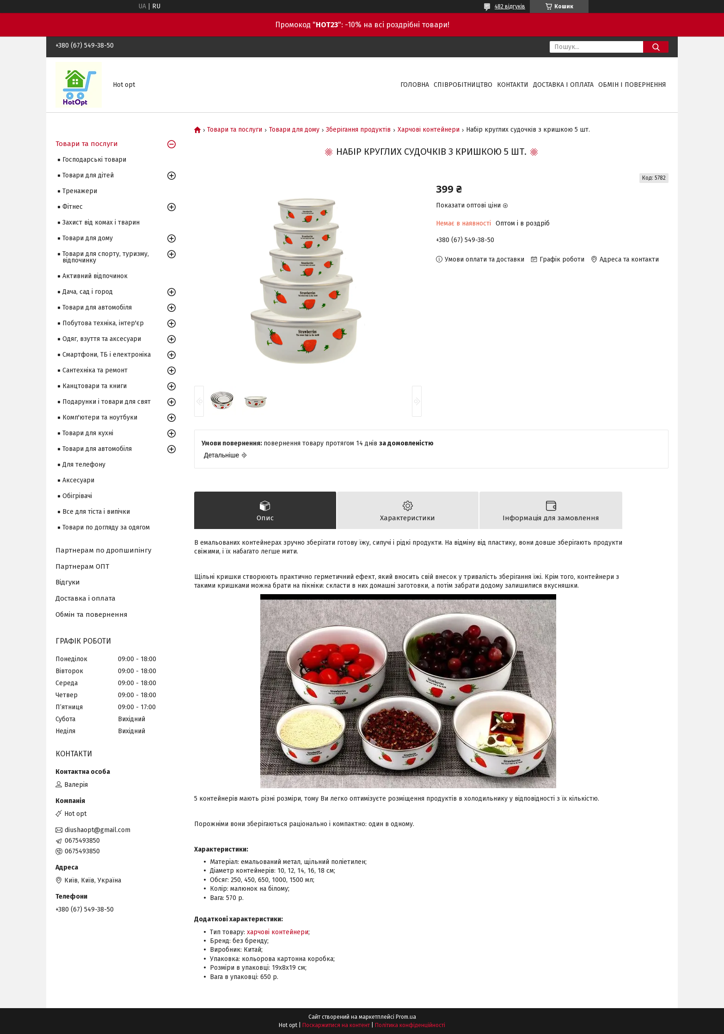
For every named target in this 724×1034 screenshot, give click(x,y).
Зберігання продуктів (358, 130)
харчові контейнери (277, 932)
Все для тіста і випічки (96, 512)
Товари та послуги (234, 130)
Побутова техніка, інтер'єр (103, 323)
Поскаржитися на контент (336, 1025)
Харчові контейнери (429, 130)
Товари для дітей (88, 175)
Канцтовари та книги (94, 386)
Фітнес (72, 207)
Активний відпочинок (95, 276)
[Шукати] (656, 47)
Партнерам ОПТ (82, 566)
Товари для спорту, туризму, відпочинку (105, 257)
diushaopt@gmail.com (97, 830)
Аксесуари (78, 480)
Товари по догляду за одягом (106, 527)
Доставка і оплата (563, 85)
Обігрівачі (77, 496)
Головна (414, 85)
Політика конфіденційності (410, 1025)
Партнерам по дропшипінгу (103, 550)
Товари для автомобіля (97, 307)
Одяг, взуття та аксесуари (101, 339)
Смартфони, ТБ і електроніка (106, 355)
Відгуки (67, 582)
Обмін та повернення (91, 614)
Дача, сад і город (87, 292)
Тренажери (79, 191)
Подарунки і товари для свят (106, 402)
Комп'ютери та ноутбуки (99, 417)
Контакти (512, 85)
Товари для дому (294, 130)
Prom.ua (406, 1017)
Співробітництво (463, 85)
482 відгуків (510, 6)
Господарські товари (94, 160)
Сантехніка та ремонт (95, 370)
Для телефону (83, 464)
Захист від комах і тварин (101, 222)
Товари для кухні (87, 433)
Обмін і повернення (632, 85)
